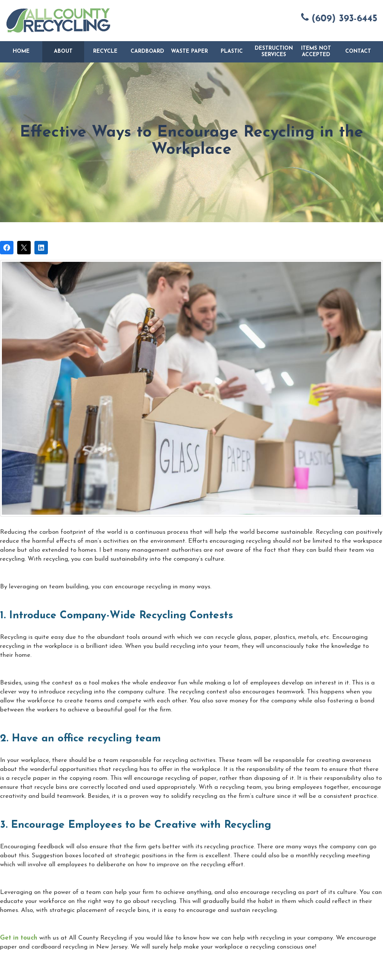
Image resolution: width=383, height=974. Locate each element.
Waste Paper (189, 51)
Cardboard (147, 51)
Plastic (232, 51)
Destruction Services (274, 52)
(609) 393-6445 (339, 18)
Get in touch (18, 938)
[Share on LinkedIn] (41, 247)
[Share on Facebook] (6, 247)
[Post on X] (24, 247)
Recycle (105, 51)
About (63, 51)
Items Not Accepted (316, 52)
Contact (358, 51)
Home (21, 51)
